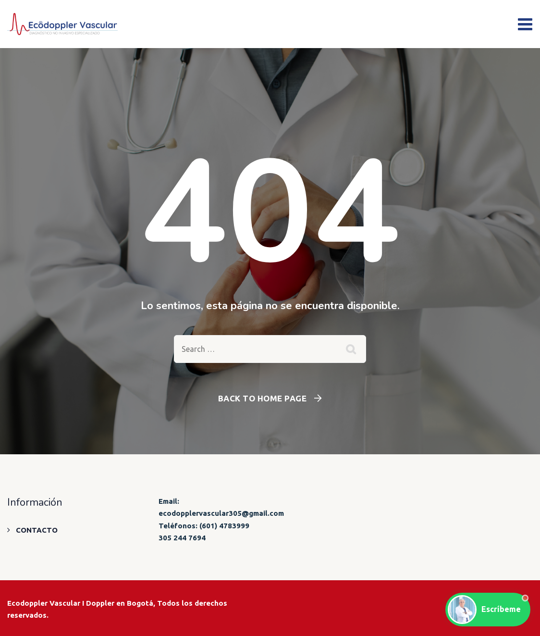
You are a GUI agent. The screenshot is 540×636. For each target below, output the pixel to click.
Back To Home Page (262, 398)
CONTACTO (37, 530)
